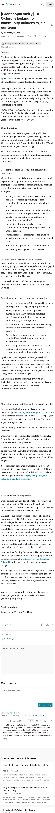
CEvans (16, 33)
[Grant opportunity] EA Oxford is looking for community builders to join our (23, 20)
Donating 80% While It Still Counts (19, 810)
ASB (4, 771)
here (9, 612)
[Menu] (3, 4)
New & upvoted (16, 713)
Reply (5, 738)
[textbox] (27, 695)
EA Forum (13, 5)
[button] (3, 638)
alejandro (8, 33)
